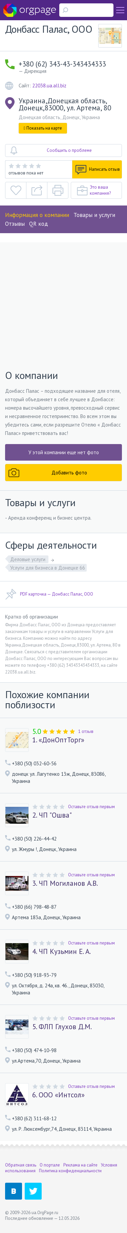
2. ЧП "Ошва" (52, 815)
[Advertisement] (63, 306)
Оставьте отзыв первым (91, 807)
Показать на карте (43, 128)
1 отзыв (85, 731)
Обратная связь (20, 1165)
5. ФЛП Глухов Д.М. (62, 1027)
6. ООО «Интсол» (58, 1095)
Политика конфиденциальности (70, 1171)
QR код (38, 223)
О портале (50, 1165)
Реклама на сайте (80, 1165)
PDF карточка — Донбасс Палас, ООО (49, 594)
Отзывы (15, 223)
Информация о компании (37, 215)
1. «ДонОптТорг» (58, 740)
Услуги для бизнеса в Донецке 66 (47, 568)
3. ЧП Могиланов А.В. (65, 883)
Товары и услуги (94, 215)
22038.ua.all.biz (49, 85)
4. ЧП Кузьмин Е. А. (61, 951)
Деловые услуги (28, 559)
